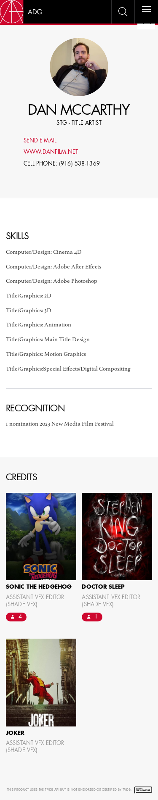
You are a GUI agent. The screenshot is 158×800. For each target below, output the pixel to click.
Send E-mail (40, 141)
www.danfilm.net (51, 152)
